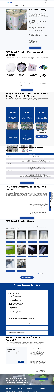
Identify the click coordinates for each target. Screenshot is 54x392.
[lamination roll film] (32, 67)
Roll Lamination (19, 254)
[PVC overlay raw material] (12, 107)
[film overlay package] (12, 129)
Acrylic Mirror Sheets (9, 390)
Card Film (40, 240)
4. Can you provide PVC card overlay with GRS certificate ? (18, 328)
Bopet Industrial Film (22, 390)
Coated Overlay (30, 240)
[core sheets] (27, 129)
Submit (21, 361)
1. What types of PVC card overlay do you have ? (16, 292)
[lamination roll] (11, 67)
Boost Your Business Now (27, 277)
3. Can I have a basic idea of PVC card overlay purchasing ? (18, 323)
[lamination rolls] (22, 67)
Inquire (10, 242)
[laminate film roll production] (41, 107)
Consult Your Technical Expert (41, 379)
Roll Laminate (19, 268)
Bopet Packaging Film (22, 391)
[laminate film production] (27, 107)
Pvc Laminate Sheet (9, 268)
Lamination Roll (30, 254)
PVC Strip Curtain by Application (33, 391)
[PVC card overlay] (16, 19)
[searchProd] (43, 3)
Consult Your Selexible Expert (27, 218)
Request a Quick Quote (35, 47)
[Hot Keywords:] (46, 3)
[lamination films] (43, 67)
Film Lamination (8, 240)
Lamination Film (41, 254)
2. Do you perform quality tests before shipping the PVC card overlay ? (20, 318)
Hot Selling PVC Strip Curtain (32, 390)
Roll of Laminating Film (9, 254)
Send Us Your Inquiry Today (27, 182)
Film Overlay (19, 240)
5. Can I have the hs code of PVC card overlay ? (16, 332)
